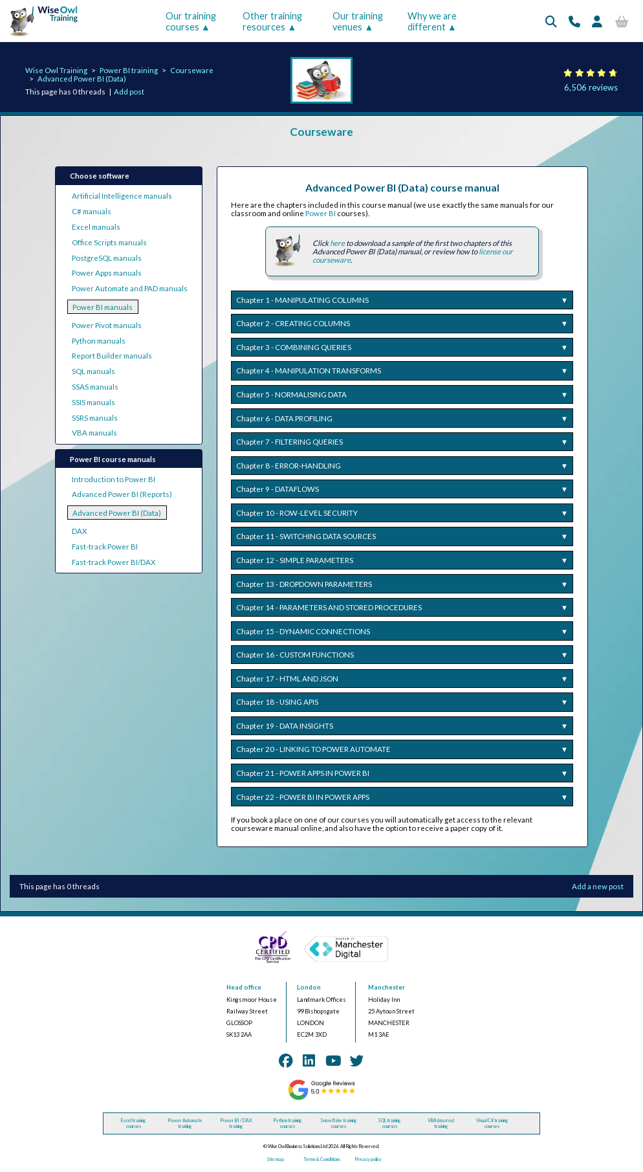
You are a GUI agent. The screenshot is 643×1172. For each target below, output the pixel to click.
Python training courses (287, 1123)
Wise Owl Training (56, 70)
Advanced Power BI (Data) (82, 78)
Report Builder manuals (112, 355)
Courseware (191, 70)
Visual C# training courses (492, 1123)
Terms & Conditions (321, 1159)
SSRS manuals (95, 418)
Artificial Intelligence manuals (122, 196)
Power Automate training (185, 1123)
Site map (275, 1159)
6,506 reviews (591, 87)
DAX (79, 531)
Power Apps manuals (107, 273)
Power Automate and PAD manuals (130, 288)
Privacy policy (368, 1159)
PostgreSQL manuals (107, 258)
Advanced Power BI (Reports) (122, 494)
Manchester (386, 987)
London (309, 987)
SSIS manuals (93, 402)
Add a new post (598, 886)
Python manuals (98, 341)
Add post (129, 91)
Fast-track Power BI (105, 546)
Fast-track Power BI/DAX (113, 562)
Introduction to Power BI (113, 479)
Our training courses (191, 21)
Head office (243, 987)
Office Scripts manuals (109, 242)
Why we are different (432, 21)
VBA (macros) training (441, 1123)
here (337, 243)
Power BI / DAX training (236, 1123)
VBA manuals (94, 432)
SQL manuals (93, 371)
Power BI (320, 213)
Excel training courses (133, 1123)
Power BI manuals (102, 307)
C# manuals (91, 211)
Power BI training (129, 70)
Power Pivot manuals (107, 325)
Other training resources (272, 21)
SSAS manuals (95, 386)
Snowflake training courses (338, 1123)
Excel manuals (96, 227)
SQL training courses (389, 1123)
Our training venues (357, 21)
